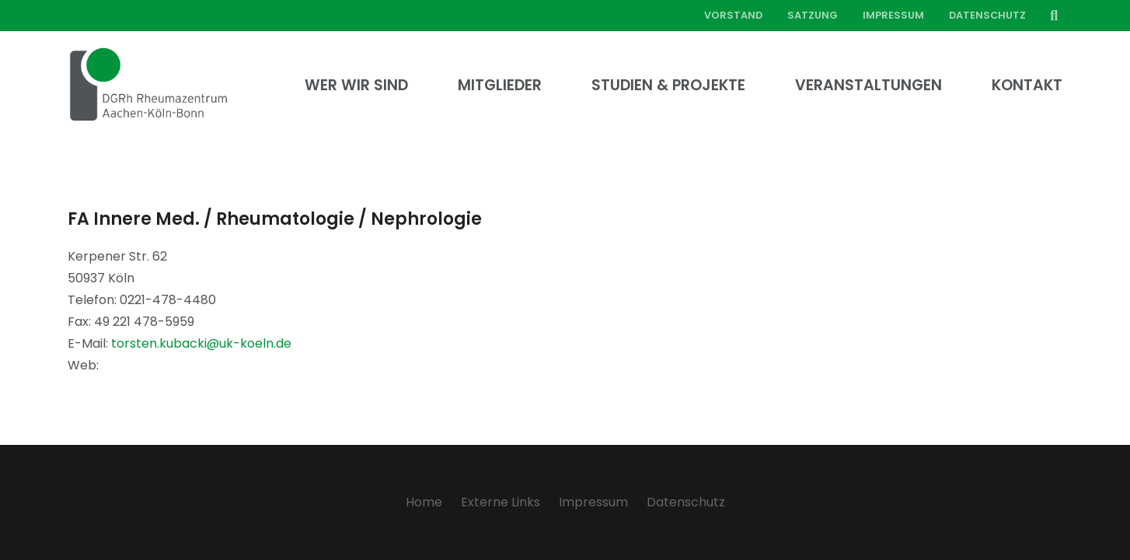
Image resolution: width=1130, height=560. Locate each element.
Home (424, 502)
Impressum (593, 502)
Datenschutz (686, 502)
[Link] (149, 85)
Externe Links (500, 502)
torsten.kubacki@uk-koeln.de (201, 343)
